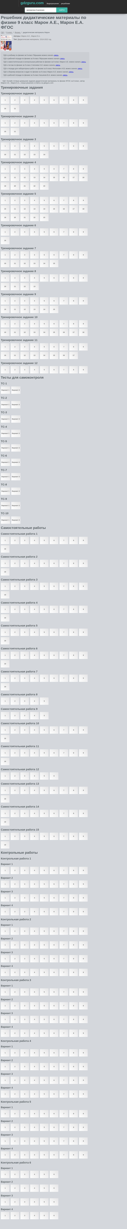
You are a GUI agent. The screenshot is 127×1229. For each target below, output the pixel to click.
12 (25, 154)
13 (34, 154)
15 (54, 177)
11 (15, 108)
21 (25, 186)
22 (34, 186)
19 (5, 186)
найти (62, 10)
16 (64, 177)
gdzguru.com (32, 3)
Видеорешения (53, 4)
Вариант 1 (5, 390)
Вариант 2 (16, 390)
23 (44, 186)
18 (83, 177)
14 (44, 154)
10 (5, 108)
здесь (56, 55)
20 (15, 186)
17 (73, 177)
